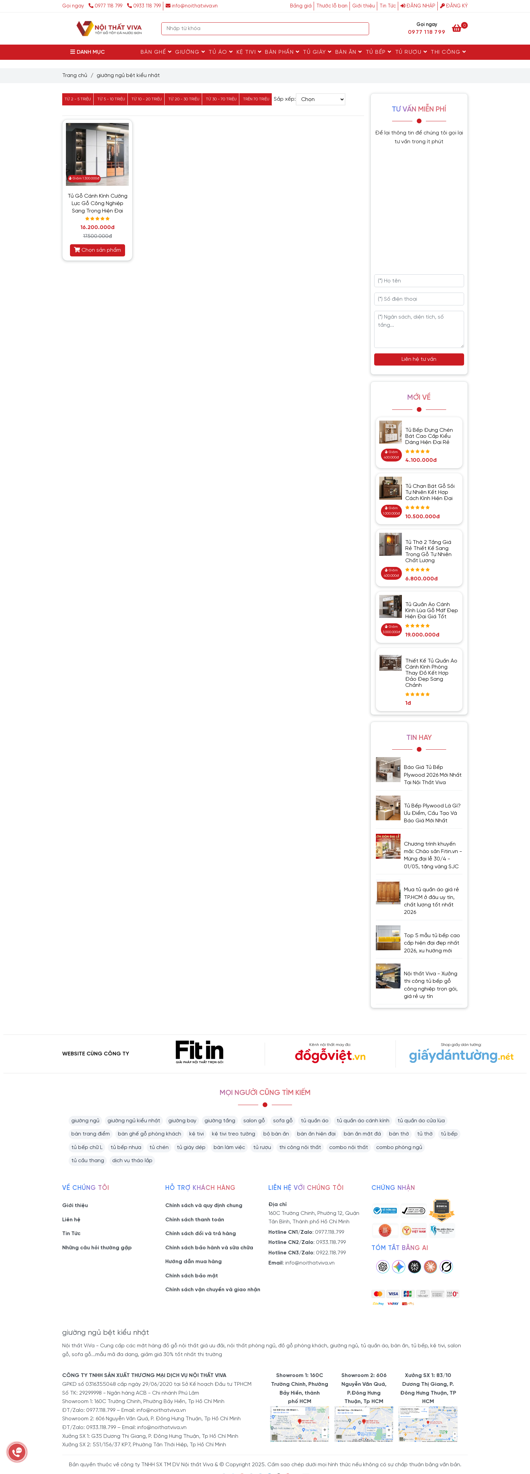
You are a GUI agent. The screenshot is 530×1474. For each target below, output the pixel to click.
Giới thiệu (363, 6)
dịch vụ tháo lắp (132, 1161)
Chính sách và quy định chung (203, 1205)
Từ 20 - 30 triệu (183, 99)
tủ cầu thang (87, 1161)
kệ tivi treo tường (233, 1134)
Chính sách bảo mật (191, 1276)
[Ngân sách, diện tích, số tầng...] (419, 329)
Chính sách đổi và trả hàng (200, 1233)
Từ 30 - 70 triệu (221, 99)
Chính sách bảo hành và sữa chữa (209, 1248)
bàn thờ (399, 1134)
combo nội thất (348, 1147)
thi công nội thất (300, 1147)
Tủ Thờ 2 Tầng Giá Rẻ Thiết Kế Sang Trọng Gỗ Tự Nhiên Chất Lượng (428, 552)
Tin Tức (388, 6)
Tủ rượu (411, 52)
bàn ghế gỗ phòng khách (149, 1134)
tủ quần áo (315, 1121)
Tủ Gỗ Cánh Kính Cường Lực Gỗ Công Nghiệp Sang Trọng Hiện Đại (97, 203)
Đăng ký (454, 6)
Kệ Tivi (249, 52)
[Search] (362, 28)
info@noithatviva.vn (192, 6)
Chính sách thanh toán (194, 1220)
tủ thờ (425, 1134)
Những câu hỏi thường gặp (97, 1248)
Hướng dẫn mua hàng (193, 1262)
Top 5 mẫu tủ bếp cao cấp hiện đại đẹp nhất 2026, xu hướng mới (432, 943)
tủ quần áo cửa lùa (421, 1121)
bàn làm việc (229, 1147)
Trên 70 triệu (256, 99)
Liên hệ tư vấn (419, 359)
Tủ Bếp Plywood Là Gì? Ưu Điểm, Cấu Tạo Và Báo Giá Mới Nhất (432, 813)
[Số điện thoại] (419, 299)
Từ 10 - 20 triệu (146, 99)
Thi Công (448, 52)
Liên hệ (71, 1220)
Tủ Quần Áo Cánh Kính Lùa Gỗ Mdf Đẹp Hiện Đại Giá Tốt (431, 611)
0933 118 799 (144, 6)
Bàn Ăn (348, 52)
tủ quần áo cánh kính (363, 1121)
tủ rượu (262, 1147)
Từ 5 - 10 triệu (111, 99)
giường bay (182, 1121)
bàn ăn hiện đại (316, 1134)
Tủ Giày (317, 52)
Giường (190, 52)
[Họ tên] (419, 280)
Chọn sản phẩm (97, 250)
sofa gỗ (283, 1121)
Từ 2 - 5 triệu (78, 99)
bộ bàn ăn (276, 1134)
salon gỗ (254, 1121)
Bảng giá (301, 6)
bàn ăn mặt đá (362, 1134)
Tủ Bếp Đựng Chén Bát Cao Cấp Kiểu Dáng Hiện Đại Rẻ (429, 436)
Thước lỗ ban (331, 6)
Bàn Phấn (282, 52)
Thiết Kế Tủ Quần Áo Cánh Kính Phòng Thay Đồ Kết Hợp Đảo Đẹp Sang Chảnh (431, 673)
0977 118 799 (106, 6)
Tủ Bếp (379, 52)
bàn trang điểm (90, 1134)
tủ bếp (449, 1134)
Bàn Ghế (156, 52)
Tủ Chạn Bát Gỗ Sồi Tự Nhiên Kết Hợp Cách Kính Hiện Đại (430, 492)
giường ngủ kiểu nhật (133, 1121)
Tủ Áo (221, 52)
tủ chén (159, 1147)
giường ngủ (85, 1121)
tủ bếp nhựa (126, 1147)
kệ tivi (196, 1134)
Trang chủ (74, 75)
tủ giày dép (191, 1147)
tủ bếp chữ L (86, 1147)
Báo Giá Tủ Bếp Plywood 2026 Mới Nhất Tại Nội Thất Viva (433, 775)
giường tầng (219, 1121)
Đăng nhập (418, 6)
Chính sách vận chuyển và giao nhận (212, 1290)
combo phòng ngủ (399, 1147)
